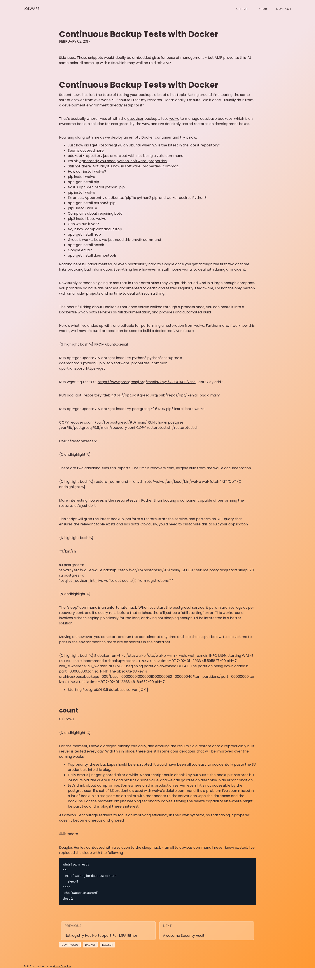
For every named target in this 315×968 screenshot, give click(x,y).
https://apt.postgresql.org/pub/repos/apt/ (149, 395)
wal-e (174, 118)
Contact (283, 9)
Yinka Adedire (62, 963)
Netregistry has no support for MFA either (101, 932)
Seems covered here (86, 150)
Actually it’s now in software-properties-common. (136, 166)
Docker (107, 942)
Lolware (32, 8)
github (242, 9)
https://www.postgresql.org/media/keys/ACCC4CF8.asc (147, 381)
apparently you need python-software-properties (123, 160)
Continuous (70, 942)
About (264, 9)
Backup (90, 942)
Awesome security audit (184, 932)
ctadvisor (135, 118)
